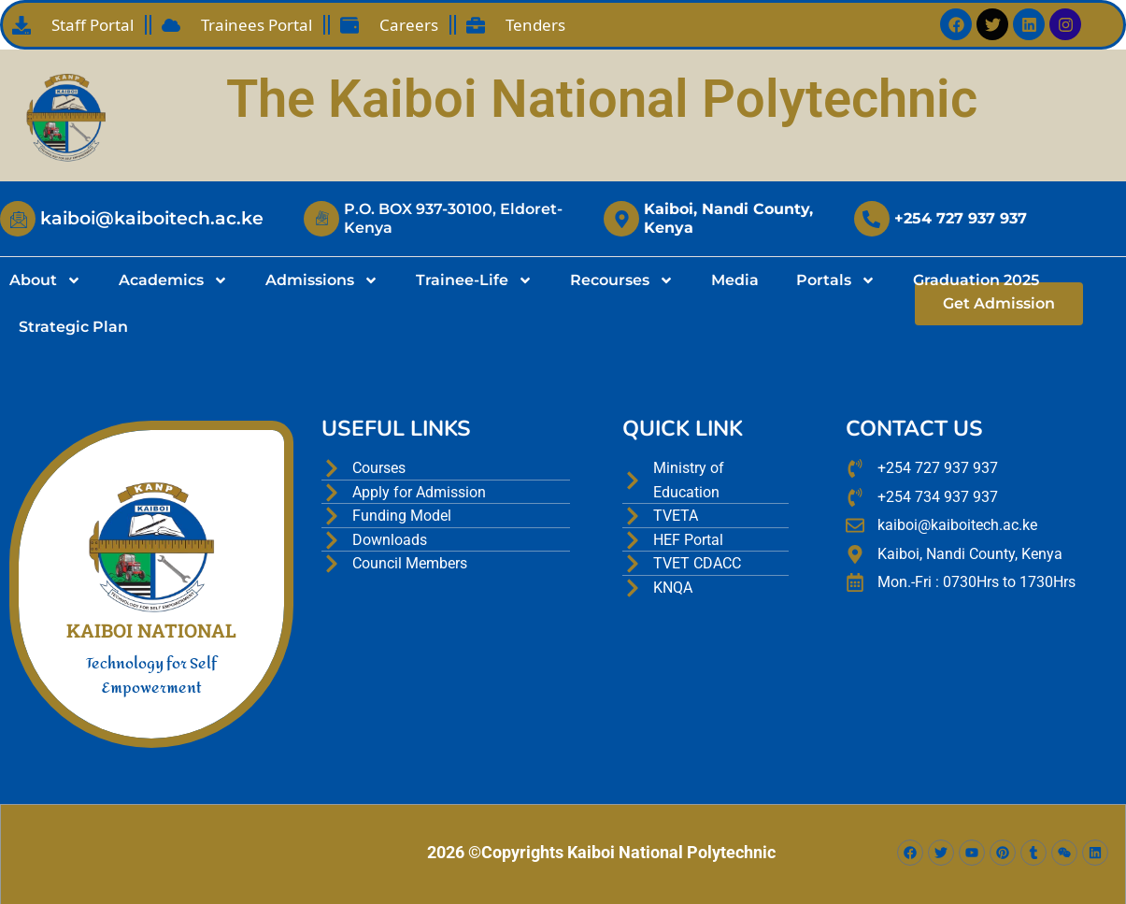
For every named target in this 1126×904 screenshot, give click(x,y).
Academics (173, 280)
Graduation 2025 (976, 280)
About (45, 280)
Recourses (622, 280)
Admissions (321, 280)
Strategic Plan (73, 327)
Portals (836, 280)
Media (735, 280)
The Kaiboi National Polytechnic (601, 99)
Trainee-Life (474, 280)
